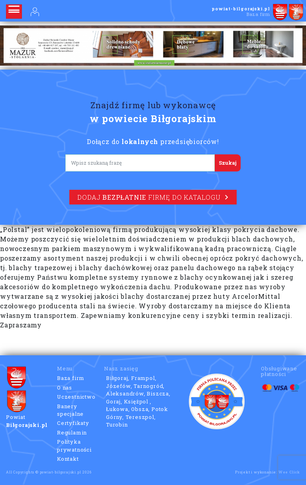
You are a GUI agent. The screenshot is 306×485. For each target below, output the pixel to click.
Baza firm (70, 378)
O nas (64, 387)
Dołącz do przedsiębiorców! (153, 141)
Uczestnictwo (76, 396)
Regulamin (72, 432)
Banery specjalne (70, 410)
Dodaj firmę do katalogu (152, 197)
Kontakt (68, 458)
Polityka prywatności (74, 445)
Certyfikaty (73, 423)
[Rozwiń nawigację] (14, 11)
